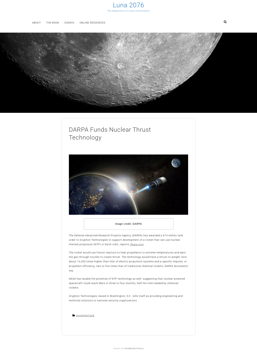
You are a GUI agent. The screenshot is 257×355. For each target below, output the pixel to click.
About (36, 22)
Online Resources (92, 22)
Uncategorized (85, 315)
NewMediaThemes (134, 348)
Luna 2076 (128, 5)
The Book (52, 22)
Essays (69, 22)
